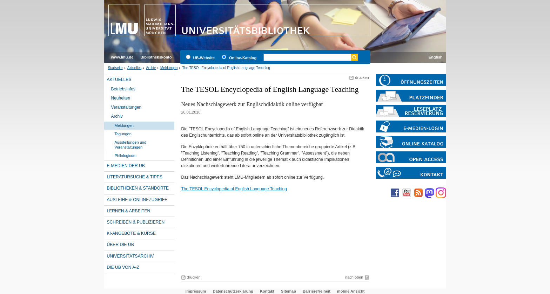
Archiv (151, 68)
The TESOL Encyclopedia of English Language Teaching (234, 188)
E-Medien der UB (126, 165)
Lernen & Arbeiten (128, 210)
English (436, 57)
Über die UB (120, 244)
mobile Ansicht (350, 291)
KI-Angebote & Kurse (131, 233)
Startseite (115, 68)
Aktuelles (134, 68)
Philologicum (125, 155)
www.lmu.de (122, 57)
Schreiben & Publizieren (136, 222)
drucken (362, 77)
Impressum (196, 291)
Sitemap (288, 291)
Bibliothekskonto (156, 57)
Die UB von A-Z (123, 267)
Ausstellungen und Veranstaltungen (131, 144)
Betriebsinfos (123, 89)
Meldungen (168, 68)
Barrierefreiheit (316, 291)
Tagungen (123, 134)
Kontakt (267, 291)
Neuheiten (120, 98)
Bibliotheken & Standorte (138, 188)
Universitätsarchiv (130, 256)
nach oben (354, 277)
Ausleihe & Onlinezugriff (137, 199)
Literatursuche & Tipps (134, 177)
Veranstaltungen (126, 107)
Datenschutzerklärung (233, 291)
